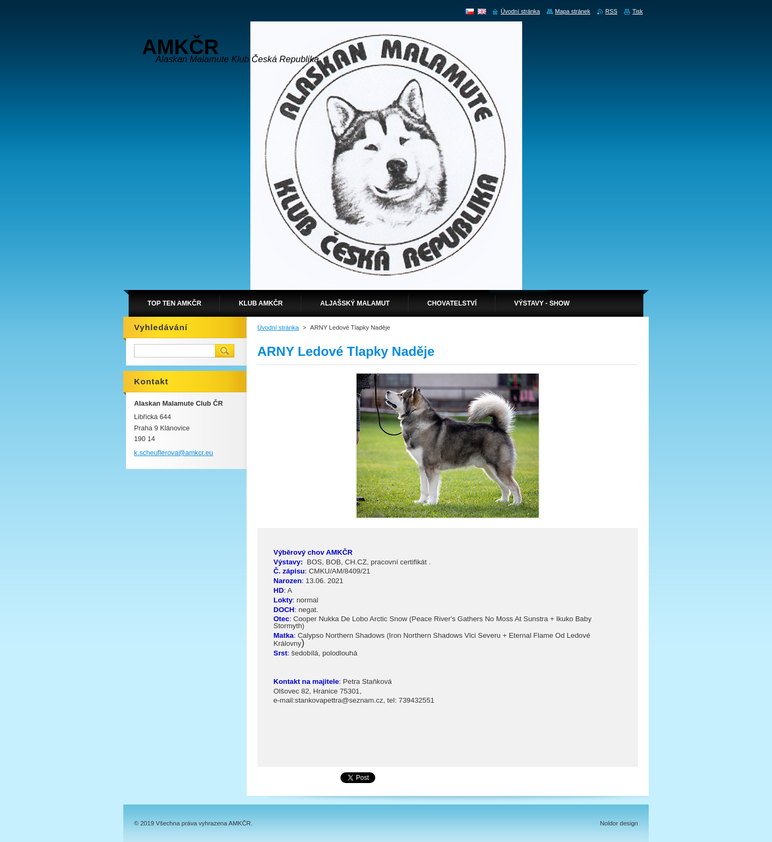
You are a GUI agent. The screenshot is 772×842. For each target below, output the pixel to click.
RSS (611, 11)
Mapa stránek (572, 11)
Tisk (637, 11)
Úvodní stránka (278, 327)
